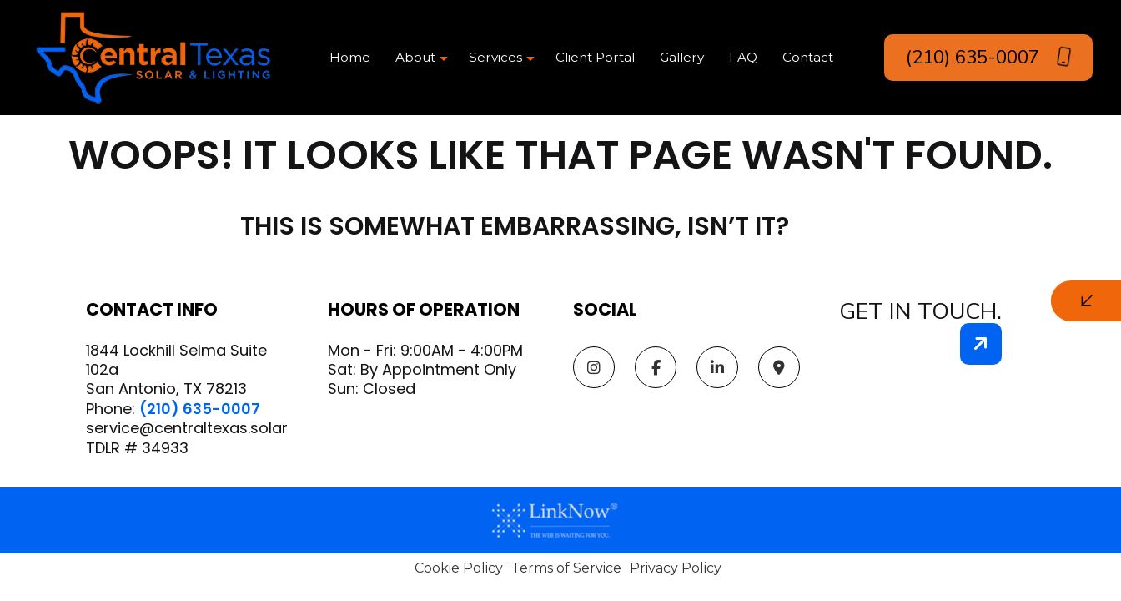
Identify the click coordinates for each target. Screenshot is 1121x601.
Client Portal (595, 57)
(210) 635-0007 (989, 57)
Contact (807, 57)
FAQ (743, 57)
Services (495, 57)
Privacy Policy (675, 568)
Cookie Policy (459, 568)
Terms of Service (566, 568)
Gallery (682, 57)
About (415, 57)
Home (349, 57)
